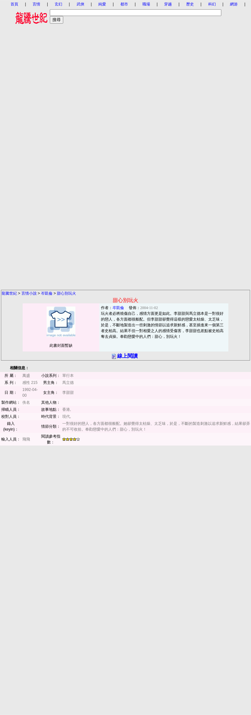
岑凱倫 (46, 293)
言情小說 (29, 293)
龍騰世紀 (9, 293)
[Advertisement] (125, 93)
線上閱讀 (127, 356)
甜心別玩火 (66, 293)
